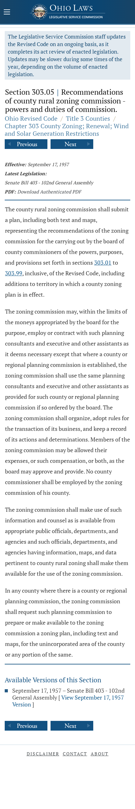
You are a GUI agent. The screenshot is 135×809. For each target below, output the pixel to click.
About (100, 754)
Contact (75, 754)
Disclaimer (43, 754)
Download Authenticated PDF (49, 191)
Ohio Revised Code (31, 118)
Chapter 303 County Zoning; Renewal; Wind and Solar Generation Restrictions (67, 130)
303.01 (102, 262)
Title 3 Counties (88, 118)
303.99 (13, 273)
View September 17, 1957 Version (68, 701)
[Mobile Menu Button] (7, 12)
